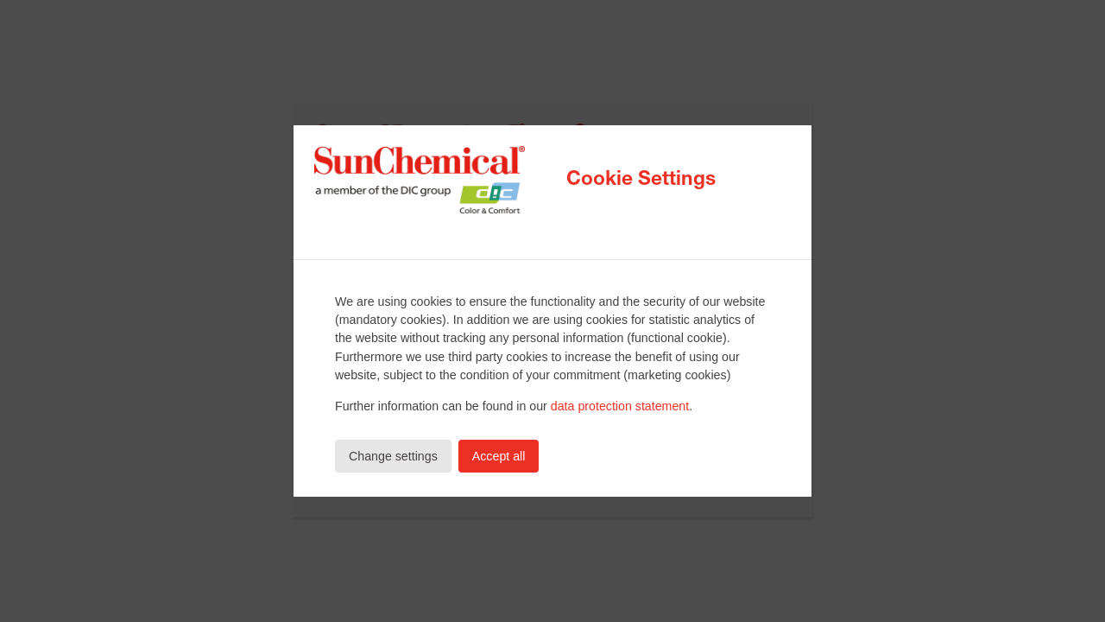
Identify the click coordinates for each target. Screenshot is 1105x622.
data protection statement (620, 406)
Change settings (393, 456)
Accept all (499, 456)
